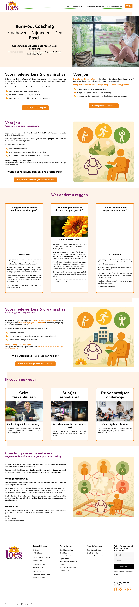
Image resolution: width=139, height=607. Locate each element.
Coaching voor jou (66, 550)
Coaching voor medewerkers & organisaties (65, 556)
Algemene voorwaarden (41, 575)
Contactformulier (38, 564)
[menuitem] (65, 6)
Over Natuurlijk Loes (94, 550)
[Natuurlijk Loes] (12, 6)
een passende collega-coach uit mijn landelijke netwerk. (44, 53)
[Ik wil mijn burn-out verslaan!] (104, 105)
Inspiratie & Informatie (95, 556)
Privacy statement (39, 577)
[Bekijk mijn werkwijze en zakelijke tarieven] (35, 363)
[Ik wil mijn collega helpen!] (35, 107)
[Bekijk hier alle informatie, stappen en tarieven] (35, 179)
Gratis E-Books (92, 553)
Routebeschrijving (38, 567)
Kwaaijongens (26, 604)
